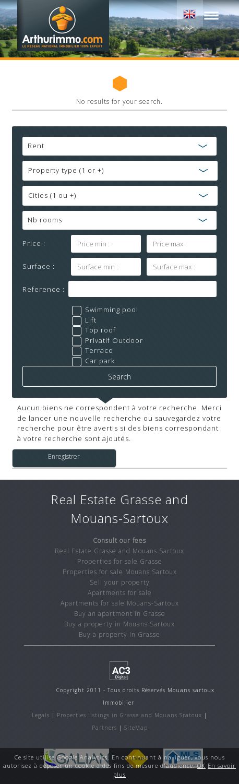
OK (201, 765)
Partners (104, 727)
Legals (41, 715)
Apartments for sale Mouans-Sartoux (120, 603)
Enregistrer (64, 456)
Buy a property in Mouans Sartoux (119, 624)
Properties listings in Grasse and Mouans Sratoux (129, 715)
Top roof (100, 330)
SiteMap (136, 727)
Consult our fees (119, 540)
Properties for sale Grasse (119, 561)
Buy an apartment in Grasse (119, 613)
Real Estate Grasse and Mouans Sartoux (119, 551)
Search (119, 377)
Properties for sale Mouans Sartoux (120, 571)
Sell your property (120, 582)
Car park (100, 360)
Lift (91, 320)
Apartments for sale (120, 592)
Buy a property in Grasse (119, 634)
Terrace (99, 350)
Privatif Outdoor (114, 340)
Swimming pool (111, 309)
